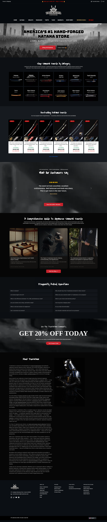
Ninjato (30, 20)
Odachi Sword (86, 495)
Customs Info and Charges (75, 490)
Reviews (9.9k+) (81, 20)
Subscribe (42, 492)
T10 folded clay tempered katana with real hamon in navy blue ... (76, 144)
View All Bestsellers (53, 157)
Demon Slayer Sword (88, 490)
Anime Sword (86, 494)
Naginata (60, 20)
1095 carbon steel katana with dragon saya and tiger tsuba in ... (15, 144)
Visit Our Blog (53, 273)
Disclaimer (71, 488)
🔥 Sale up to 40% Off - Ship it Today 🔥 (53, 1)
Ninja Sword (86, 492)
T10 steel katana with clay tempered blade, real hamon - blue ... (45, 144)
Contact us (42, 490)
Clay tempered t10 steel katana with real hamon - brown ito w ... (91, 144)
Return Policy (57, 490)
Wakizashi (39, 20)
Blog (41, 499)
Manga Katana (86, 488)
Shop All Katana (44, 47)
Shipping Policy (57, 488)
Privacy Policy (57, 494)
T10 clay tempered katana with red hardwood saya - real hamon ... (30, 144)
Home (15, 20)
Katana (23, 20)
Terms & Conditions (58, 492)
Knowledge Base (43, 495)
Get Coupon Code (53, 345)
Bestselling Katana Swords (54, 112)
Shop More (70, 20)
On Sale (91, 20)
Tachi (53, 20)
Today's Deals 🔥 (62, 47)
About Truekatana (44, 488)
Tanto (47, 20)
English (91, 520)
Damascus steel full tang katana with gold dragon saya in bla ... (61, 144)
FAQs (41, 497)
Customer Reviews (44, 494)
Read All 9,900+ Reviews (53, 206)
